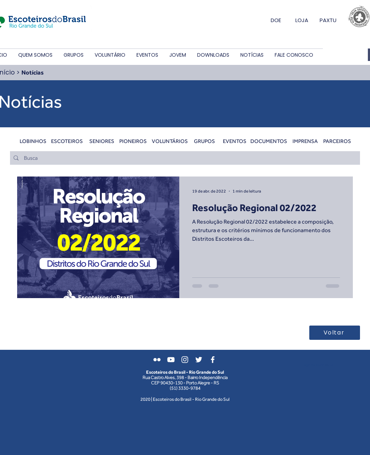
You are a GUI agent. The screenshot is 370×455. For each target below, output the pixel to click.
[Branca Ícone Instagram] (184, 359)
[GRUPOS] (204, 141)
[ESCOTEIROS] (67, 141)
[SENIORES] (102, 141)
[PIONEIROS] (133, 141)
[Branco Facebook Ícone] (212, 359)
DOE (276, 20)
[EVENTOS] (234, 141)
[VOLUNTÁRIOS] (169, 141)
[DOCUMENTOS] (268, 141)
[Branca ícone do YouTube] (170, 359)
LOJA (301, 20)
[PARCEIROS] (337, 141)
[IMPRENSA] (305, 141)
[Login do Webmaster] (317, 365)
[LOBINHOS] (33, 141)
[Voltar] (334, 333)
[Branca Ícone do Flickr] (156, 359)
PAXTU (328, 20)
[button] (35, 55)
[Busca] (184, 158)
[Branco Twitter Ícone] (198, 359)
